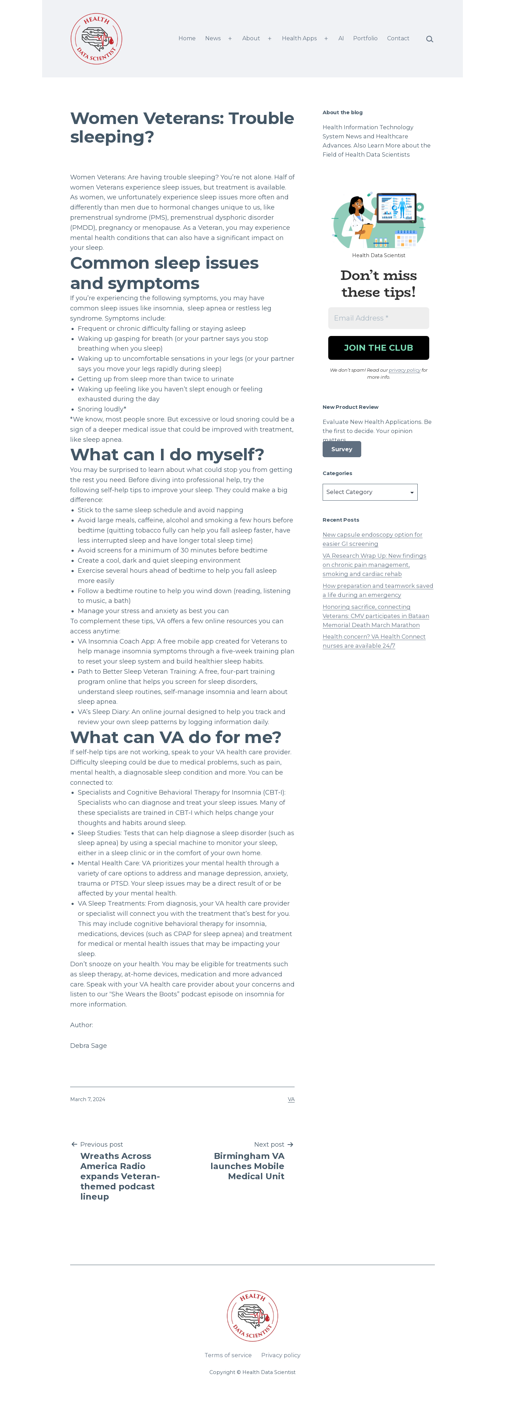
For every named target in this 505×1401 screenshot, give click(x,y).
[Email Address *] (378, 318)
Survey (341, 449)
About (251, 38)
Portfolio (365, 38)
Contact (398, 38)
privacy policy (404, 370)
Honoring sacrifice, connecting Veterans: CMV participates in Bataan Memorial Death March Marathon (376, 616)
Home (187, 38)
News (213, 38)
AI (341, 38)
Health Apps (299, 38)
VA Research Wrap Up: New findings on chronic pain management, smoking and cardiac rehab (374, 564)
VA (291, 1099)
